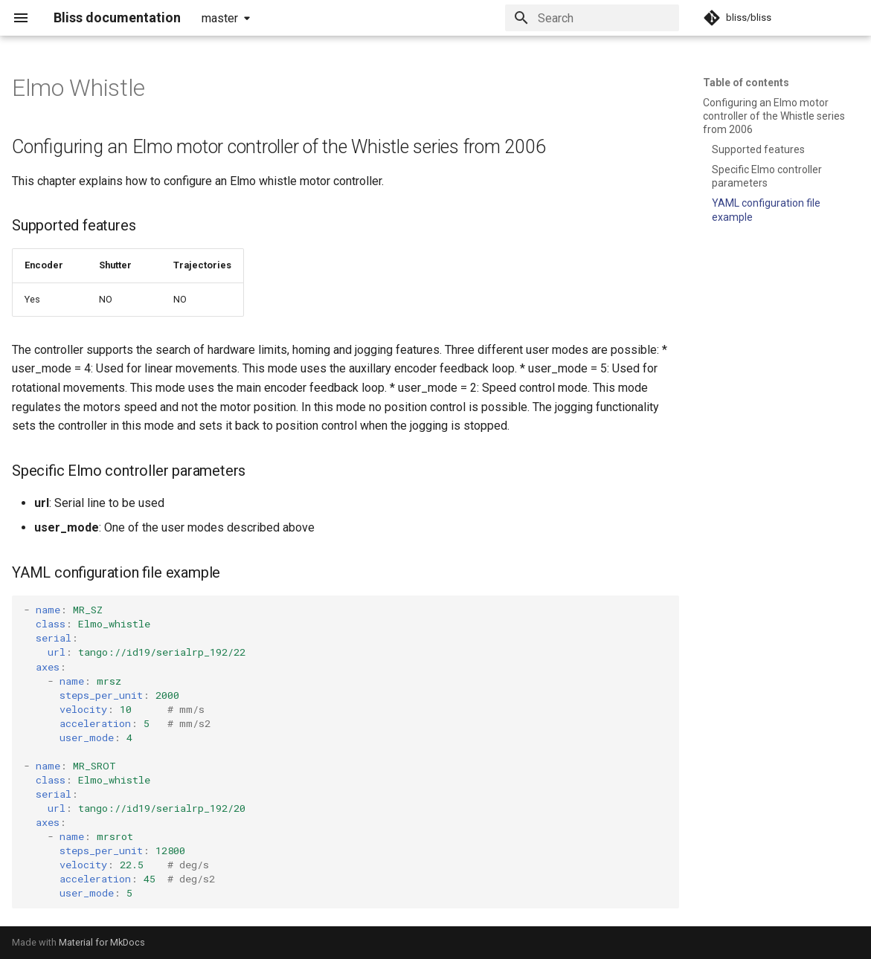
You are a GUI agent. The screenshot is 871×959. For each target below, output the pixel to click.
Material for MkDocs (102, 942)
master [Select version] (220, 18)
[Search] (592, 17)
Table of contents (746, 82)
